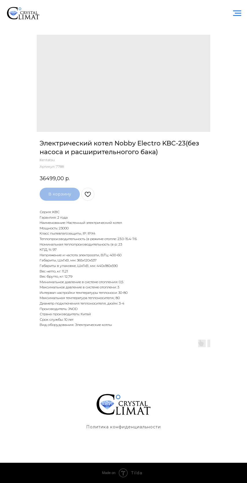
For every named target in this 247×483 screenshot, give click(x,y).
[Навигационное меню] (237, 13)
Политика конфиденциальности (123, 426)
